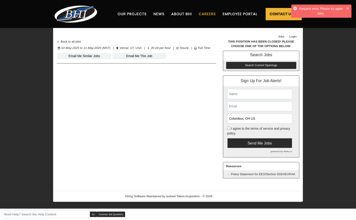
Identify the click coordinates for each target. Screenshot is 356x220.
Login (293, 36)
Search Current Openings (261, 65)
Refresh (225, 196)
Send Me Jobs (259, 143)
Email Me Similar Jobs (84, 56)
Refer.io (288, 151)
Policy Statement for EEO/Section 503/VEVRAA (263, 174)
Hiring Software (135, 196)
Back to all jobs (69, 41)
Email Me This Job (139, 56)
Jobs (281, 36)
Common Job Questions (111, 214)
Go (93, 214)
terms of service (262, 128)
